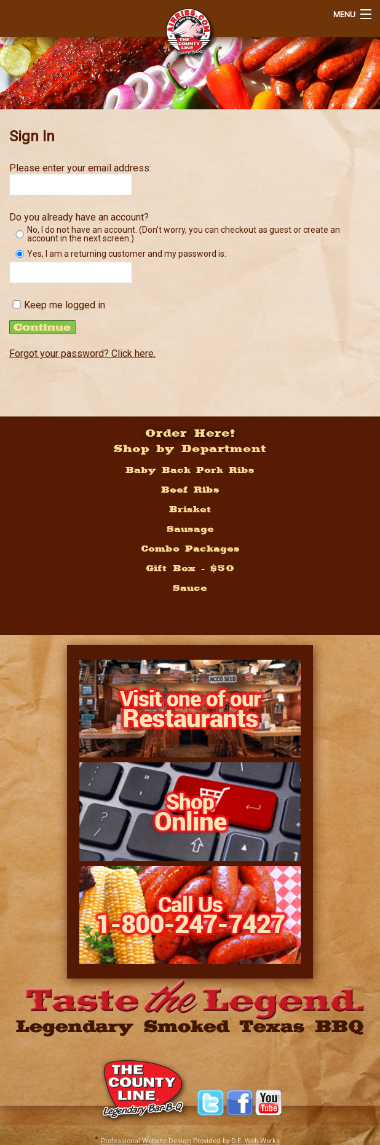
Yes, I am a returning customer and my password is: (126, 253)
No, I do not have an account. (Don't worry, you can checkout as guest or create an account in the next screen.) (183, 234)
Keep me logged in (64, 305)
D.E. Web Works (255, 1141)
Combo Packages (190, 548)
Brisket (190, 509)
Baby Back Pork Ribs (190, 469)
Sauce (190, 587)
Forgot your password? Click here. (82, 353)
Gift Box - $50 (190, 568)
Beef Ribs (190, 489)
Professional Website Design (146, 1141)
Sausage (190, 528)
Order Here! (190, 432)
